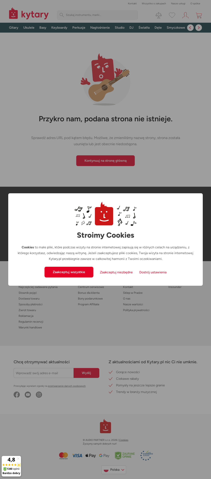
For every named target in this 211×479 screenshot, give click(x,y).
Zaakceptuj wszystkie (69, 272)
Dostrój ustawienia (152, 272)
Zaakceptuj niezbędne (116, 272)
